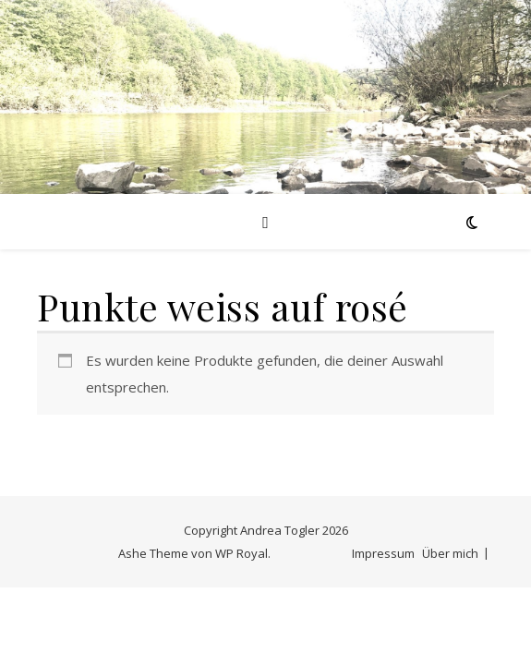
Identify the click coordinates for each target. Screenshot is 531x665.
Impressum (383, 553)
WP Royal (241, 553)
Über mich (450, 553)
